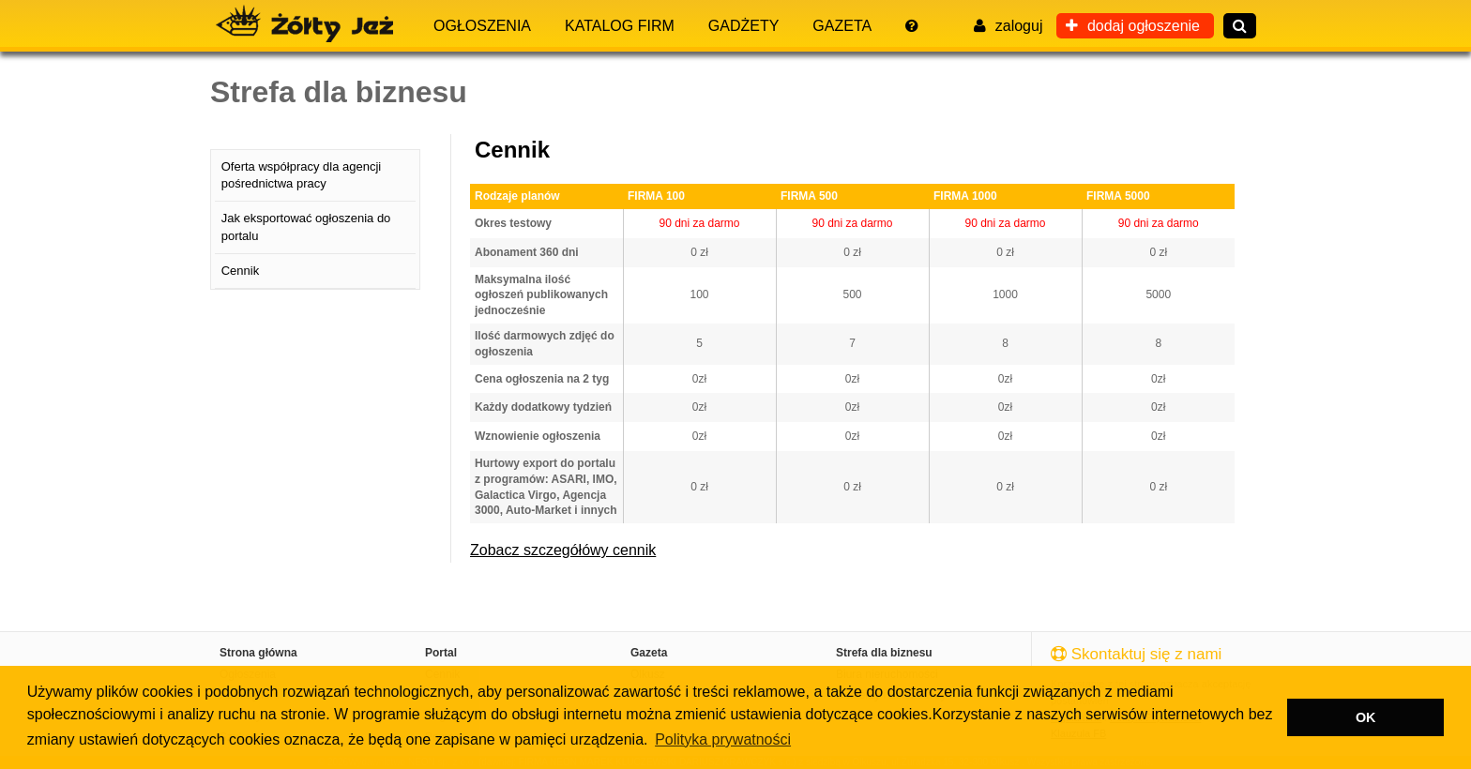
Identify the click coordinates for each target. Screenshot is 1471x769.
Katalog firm (620, 26)
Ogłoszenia (482, 26)
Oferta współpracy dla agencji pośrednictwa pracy (301, 174)
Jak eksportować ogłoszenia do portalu (306, 226)
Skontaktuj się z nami (1136, 654)
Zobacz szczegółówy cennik (563, 550)
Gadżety (744, 26)
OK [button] (1366, 717)
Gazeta (842, 26)
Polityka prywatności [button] (723, 739)
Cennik (240, 271)
